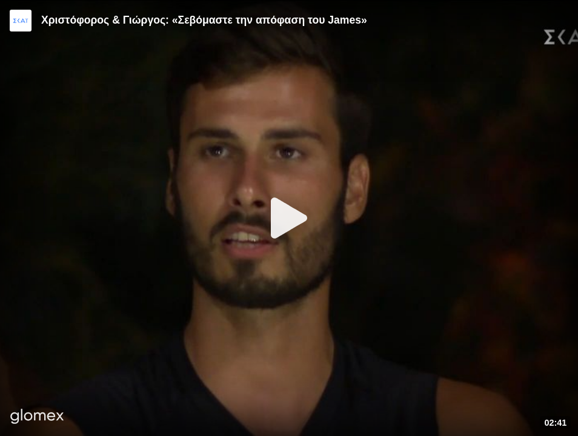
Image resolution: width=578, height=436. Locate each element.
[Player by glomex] (37, 417)
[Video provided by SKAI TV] (21, 20)
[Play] (289, 218)
